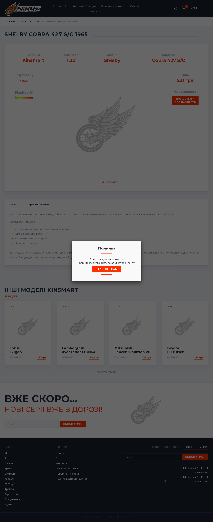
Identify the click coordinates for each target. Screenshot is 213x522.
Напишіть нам (106, 269)
